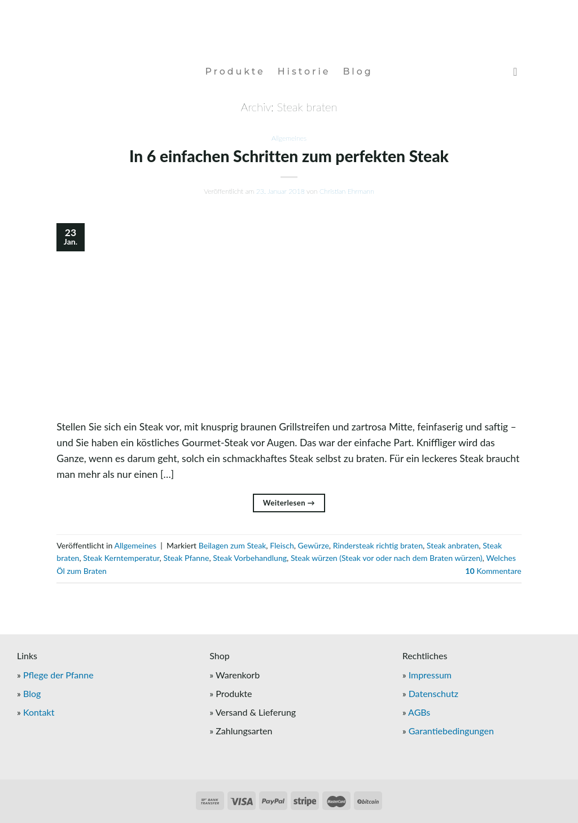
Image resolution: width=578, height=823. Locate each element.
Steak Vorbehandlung (250, 558)
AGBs (419, 712)
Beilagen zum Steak (232, 545)
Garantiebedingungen (451, 730)
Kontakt (38, 712)
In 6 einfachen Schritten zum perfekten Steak (289, 156)
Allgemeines (289, 138)
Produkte (235, 71)
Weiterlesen (289, 503)
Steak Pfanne (186, 558)
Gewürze (313, 545)
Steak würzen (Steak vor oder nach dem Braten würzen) (387, 558)
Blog (358, 71)
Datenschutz (433, 693)
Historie (304, 71)
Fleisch (282, 545)
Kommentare (493, 571)
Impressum (430, 674)
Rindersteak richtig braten (378, 545)
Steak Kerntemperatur (121, 558)
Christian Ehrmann (346, 191)
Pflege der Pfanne (58, 674)
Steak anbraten (453, 545)
